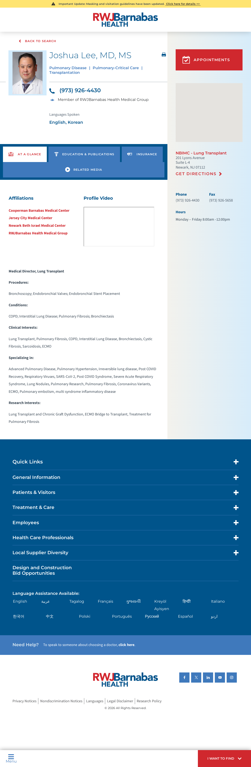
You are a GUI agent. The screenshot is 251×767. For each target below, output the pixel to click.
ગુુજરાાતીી (133, 601)
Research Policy (149, 701)
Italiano (218, 601)
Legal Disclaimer (120, 701)
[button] (224, 758)
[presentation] (25, 154)
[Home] (125, 19)
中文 (50, 616)
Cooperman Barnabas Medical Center (39, 211)
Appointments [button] (206, 60)
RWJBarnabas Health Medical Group (38, 233)
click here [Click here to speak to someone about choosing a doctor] (126, 645)
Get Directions (196, 173)
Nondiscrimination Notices (61, 701)
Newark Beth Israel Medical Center (37, 226)
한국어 (18, 616)
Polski (84, 616)
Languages (94, 701)
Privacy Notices (24, 701)
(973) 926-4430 (75, 90)
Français (105, 601)
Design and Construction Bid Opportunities (42, 570)
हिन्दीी (187, 601)
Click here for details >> (183, 3)
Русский (152, 616)
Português (122, 616)
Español (185, 616)
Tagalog (76, 601)
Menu (11, 758)
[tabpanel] (83, 312)
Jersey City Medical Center (30, 218)
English (20, 601)
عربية (45, 601)
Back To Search (38, 41)
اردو (214, 616)
